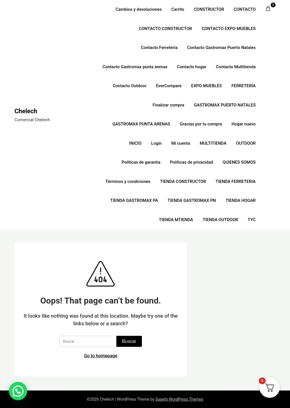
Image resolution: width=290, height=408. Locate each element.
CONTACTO (245, 9)
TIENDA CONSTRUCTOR (183, 181)
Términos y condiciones (127, 181)
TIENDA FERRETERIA (235, 181)
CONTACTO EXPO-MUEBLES (229, 28)
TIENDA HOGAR (240, 200)
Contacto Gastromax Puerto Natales (221, 47)
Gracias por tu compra (201, 124)
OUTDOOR (246, 143)
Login (156, 143)
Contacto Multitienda (235, 66)
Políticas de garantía (140, 162)
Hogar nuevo (244, 124)
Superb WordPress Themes (179, 399)
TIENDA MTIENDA (176, 219)
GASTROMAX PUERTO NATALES (225, 105)
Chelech (25, 111)
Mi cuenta (180, 143)
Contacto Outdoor (129, 85)
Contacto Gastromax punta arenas (135, 66)
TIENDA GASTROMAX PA (134, 200)
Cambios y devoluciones (139, 9)
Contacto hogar (191, 66)
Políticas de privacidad (191, 162)
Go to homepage (100, 355)
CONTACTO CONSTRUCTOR (165, 28)
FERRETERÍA (243, 85)
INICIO (135, 143)
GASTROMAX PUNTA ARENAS (141, 124)
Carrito (177, 9)
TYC (252, 219)
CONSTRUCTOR (209, 9)
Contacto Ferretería (159, 47)
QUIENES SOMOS (239, 162)
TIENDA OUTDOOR (220, 219)
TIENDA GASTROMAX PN (192, 200)
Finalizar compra (168, 105)
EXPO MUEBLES (206, 85)
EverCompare (169, 85)
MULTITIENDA (213, 143)
